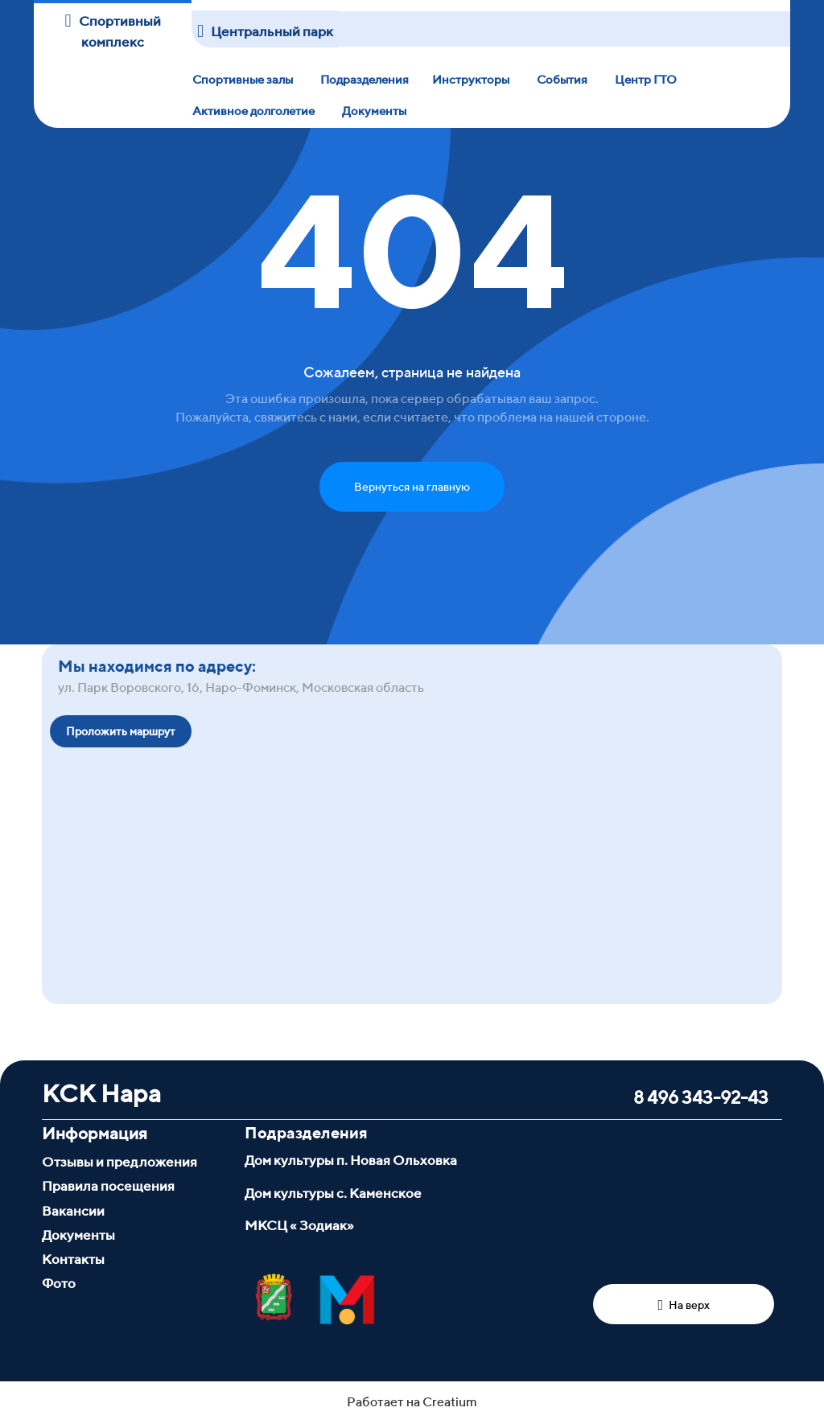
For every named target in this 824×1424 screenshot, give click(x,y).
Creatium (449, 1402)
